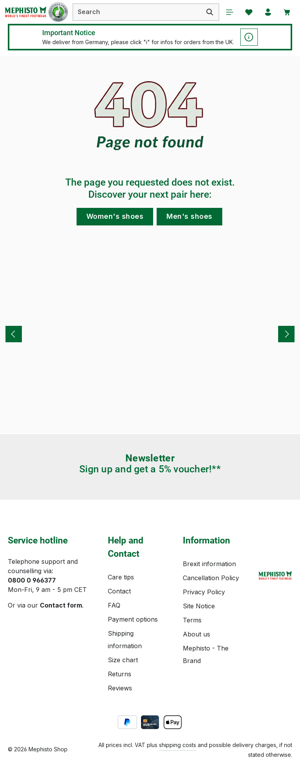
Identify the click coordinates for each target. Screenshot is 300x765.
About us (196, 634)
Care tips (121, 577)
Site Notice (199, 606)
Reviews (120, 688)
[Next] (286, 334)
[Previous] (13, 334)
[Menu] (229, 12)
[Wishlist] (248, 12)
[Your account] (268, 12)
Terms (192, 620)
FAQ (114, 605)
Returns (119, 674)
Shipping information (125, 639)
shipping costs (177, 745)
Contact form (61, 605)
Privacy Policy (204, 592)
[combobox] (136, 12)
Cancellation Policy (211, 578)
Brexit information (209, 564)
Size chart (123, 660)
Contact (119, 591)
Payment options (133, 619)
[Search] (209, 12)
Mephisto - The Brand (206, 654)
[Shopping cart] (287, 12)
